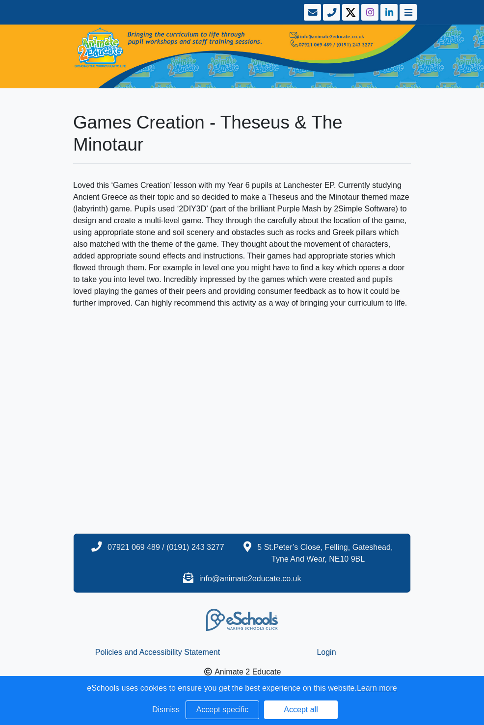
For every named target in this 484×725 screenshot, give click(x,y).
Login (326, 652)
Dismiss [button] (166, 709)
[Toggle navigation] (407, 12)
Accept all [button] (301, 709)
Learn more (377, 688)
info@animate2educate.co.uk (250, 578)
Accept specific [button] (222, 709)
